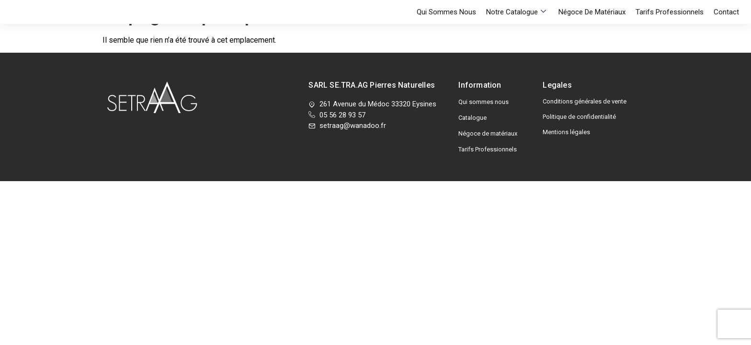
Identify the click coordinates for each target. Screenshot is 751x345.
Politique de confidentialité (579, 116)
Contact (726, 24)
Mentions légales (566, 132)
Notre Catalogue (524, 24)
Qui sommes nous (457, 24)
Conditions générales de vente (584, 101)
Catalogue (472, 117)
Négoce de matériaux (597, 24)
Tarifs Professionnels (672, 24)
